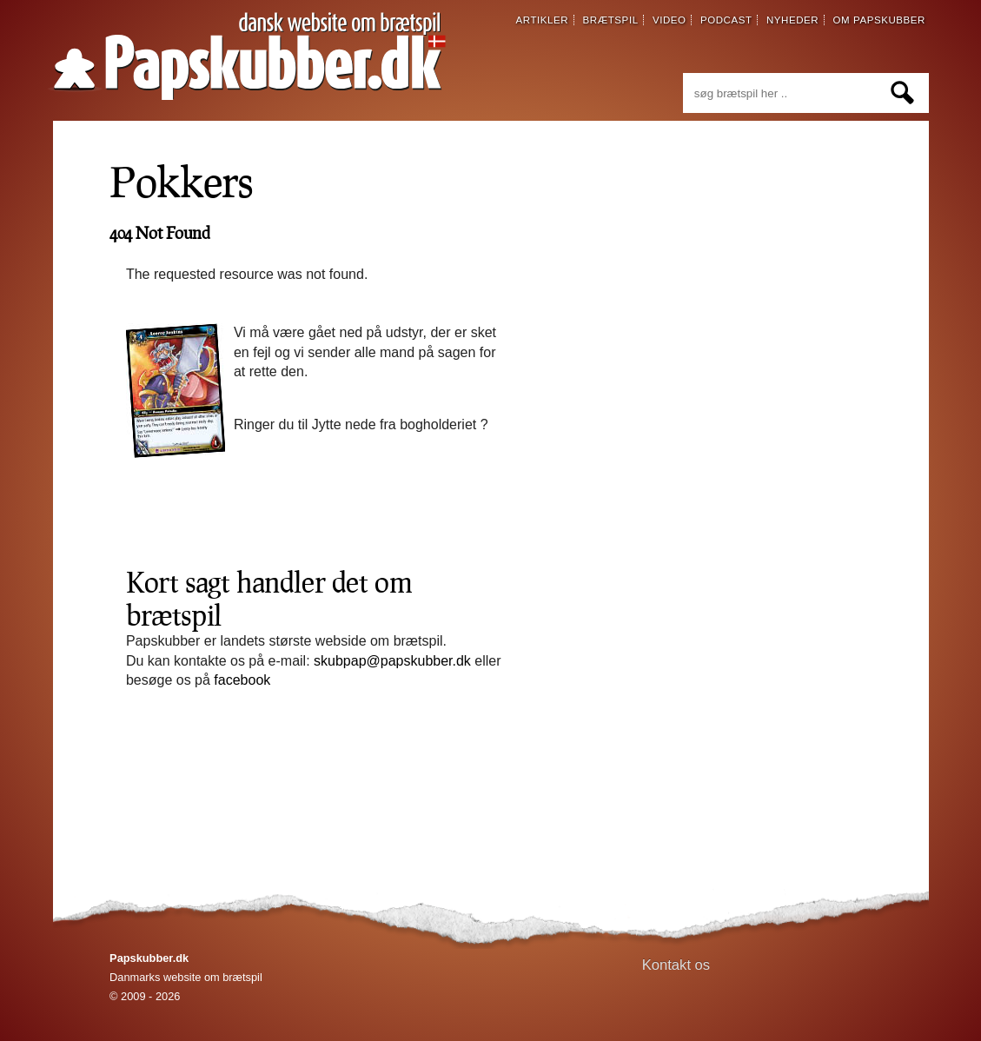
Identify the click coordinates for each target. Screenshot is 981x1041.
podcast (726, 20)
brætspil (611, 20)
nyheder (792, 20)
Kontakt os (676, 965)
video (669, 20)
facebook (242, 680)
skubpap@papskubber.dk (392, 660)
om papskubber (879, 20)
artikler (542, 20)
